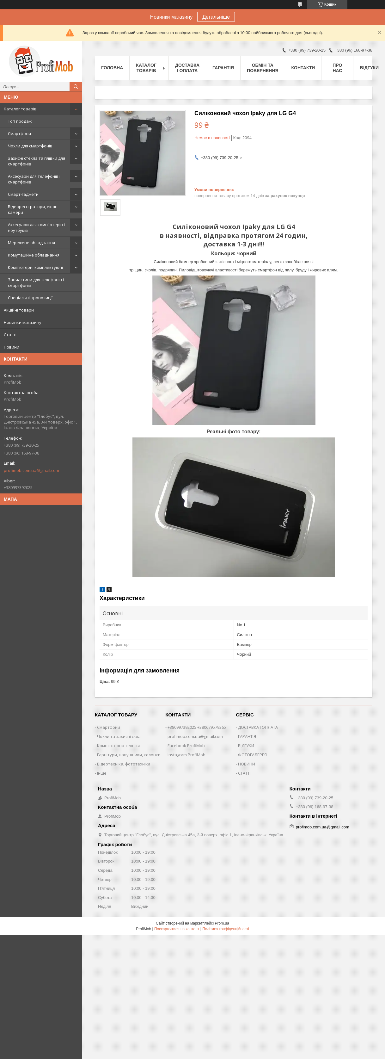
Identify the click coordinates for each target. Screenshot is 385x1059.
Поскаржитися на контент (176, 929)
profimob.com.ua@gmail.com (31, 470)
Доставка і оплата (187, 68)
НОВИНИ (246, 764)
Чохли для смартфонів (30, 146)
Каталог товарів (20, 109)
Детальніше (216, 17)
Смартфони (19, 133)
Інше (102, 773)
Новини (11, 347)
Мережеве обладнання (31, 242)
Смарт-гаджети (23, 194)
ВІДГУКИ (246, 745)
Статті (10, 335)
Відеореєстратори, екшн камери (33, 209)
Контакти (303, 67)
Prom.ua (222, 923)
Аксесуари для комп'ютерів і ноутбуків (36, 227)
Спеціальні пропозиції (30, 297)
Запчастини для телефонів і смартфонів (36, 282)
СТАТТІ (244, 773)
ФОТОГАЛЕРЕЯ (252, 755)
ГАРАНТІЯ (247, 736)
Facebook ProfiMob (186, 745)
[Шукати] (76, 86)
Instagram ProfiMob (186, 755)
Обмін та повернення (262, 68)
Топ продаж (20, 121)
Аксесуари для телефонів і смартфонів (34, 179)
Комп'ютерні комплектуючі (35, 267)
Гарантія (223, 67)
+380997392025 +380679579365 (197, 727)
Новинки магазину (22, 322)
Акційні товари (19, 310)
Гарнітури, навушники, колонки (129, 755)
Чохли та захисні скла (119, 736)
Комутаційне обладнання (33, 255)
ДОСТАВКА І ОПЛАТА (258, 727)
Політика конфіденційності (225, 929)
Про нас (337, 68)
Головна (112, 67)
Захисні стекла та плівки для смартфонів (36, 161)
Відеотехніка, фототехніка (123, 764)
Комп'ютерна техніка (118, 745)
